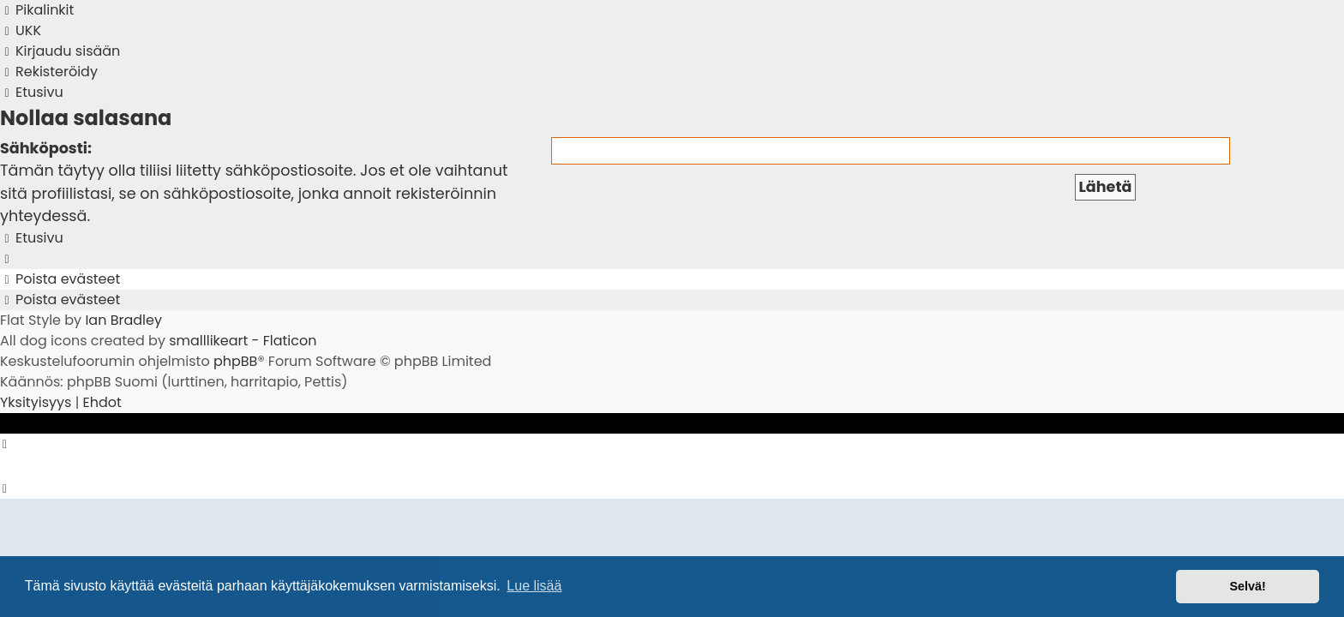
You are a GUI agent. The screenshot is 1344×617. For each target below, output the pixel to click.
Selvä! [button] (1247, 586)
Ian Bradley (123, 320)
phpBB (235, 361)
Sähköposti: (46, 148)
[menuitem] (20, 30)
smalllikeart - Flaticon (242, 340)
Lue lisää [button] (534, 585)
